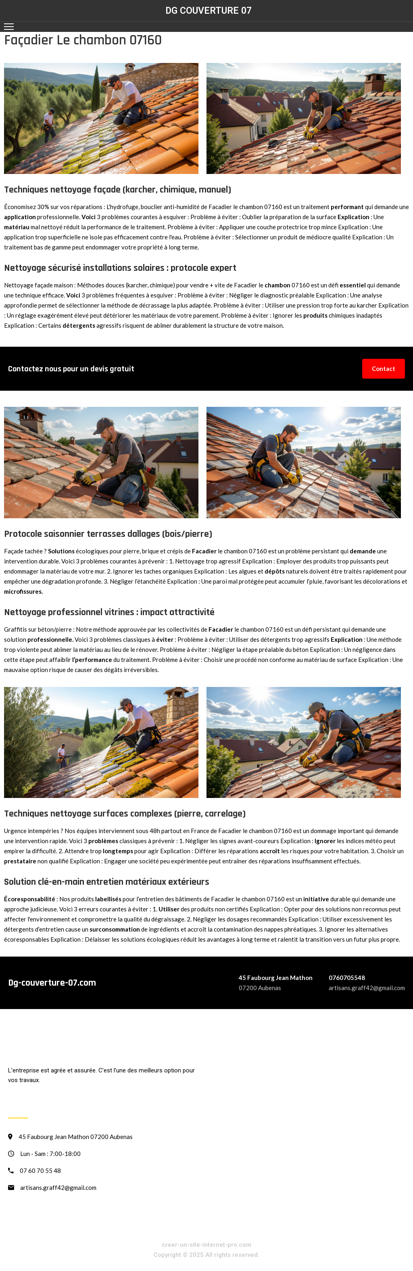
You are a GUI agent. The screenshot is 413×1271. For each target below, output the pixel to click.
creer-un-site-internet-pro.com (206, 1244)
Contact (383, 368)
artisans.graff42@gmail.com (367, 987)
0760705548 (347, 977)
